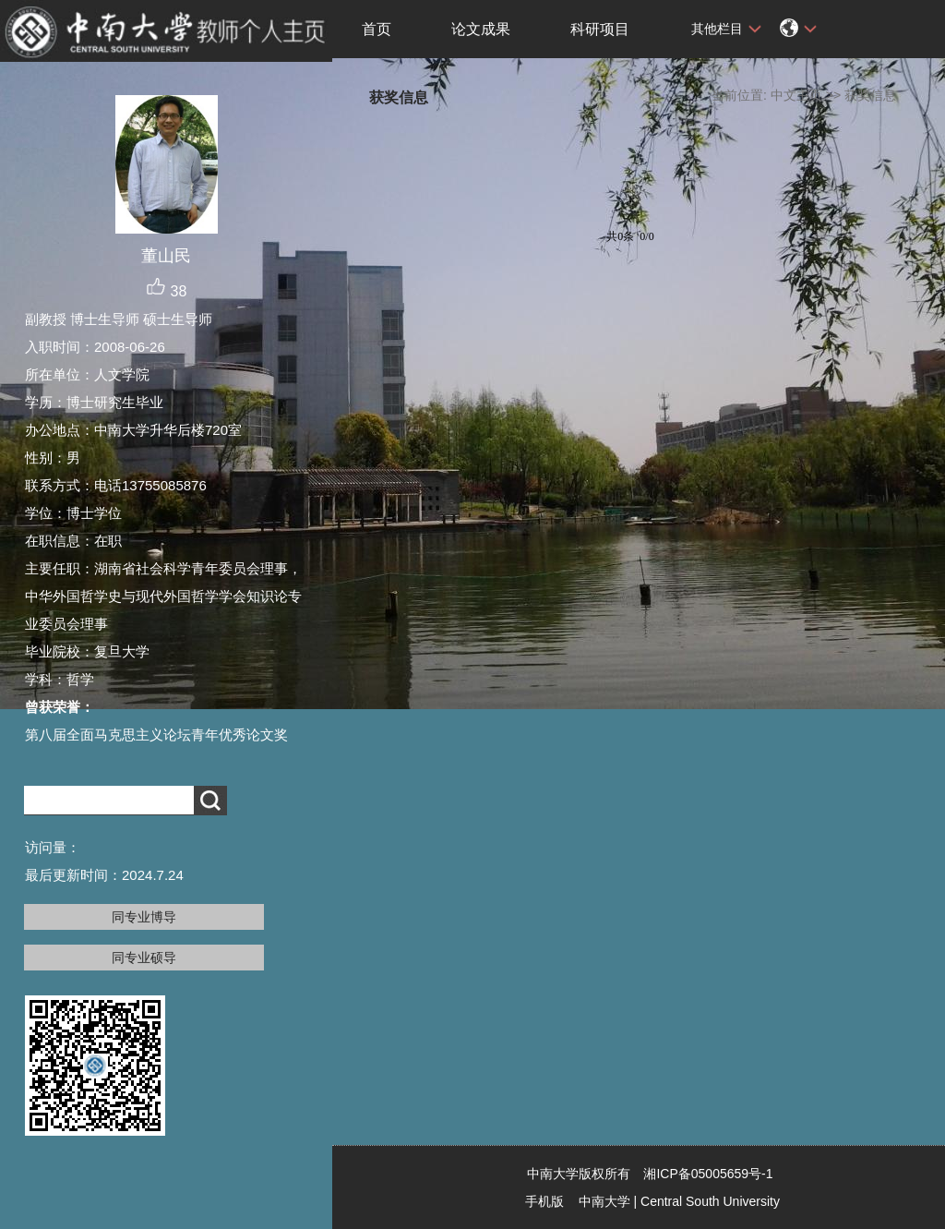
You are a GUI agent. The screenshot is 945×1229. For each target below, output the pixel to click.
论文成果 (480, 29)
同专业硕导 (144, 957)
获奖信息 (870, 95)
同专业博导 (144, 917)
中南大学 (604, 1201)
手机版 (544, 1201)
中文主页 (796, 95)
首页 (376, 29)
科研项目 (599, 29)
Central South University (710, 1201)
